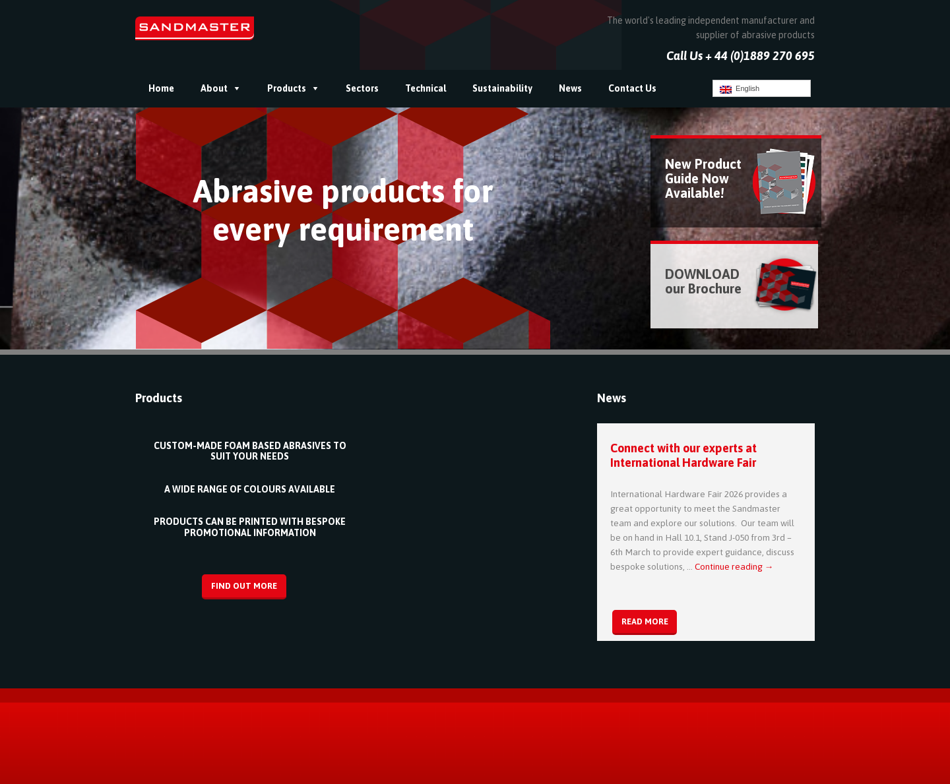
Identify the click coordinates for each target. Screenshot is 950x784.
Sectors (362, 88)
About (214, 88)
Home (161, 88)
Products (286, 88)
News (570, 88)
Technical (425, 88)
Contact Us (632, 88)
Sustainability (502, 88)
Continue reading (734, 566)
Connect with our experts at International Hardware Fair (683, 455)
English (739, 89)
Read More (644, 621)
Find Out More (244, 586)
